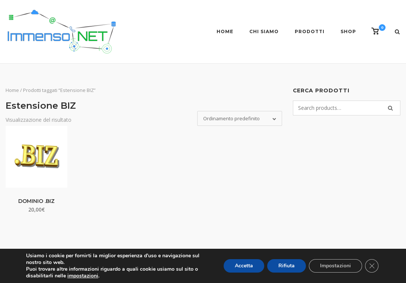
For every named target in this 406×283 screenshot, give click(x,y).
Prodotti (310, 31)
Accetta (244, 265)
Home (225, 31)
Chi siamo (264, 31)
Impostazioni (335, 265)
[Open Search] (397, 32)
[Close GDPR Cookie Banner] (371, 266)
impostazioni (82, 276)
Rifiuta (286, 265)
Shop (348, 31)
